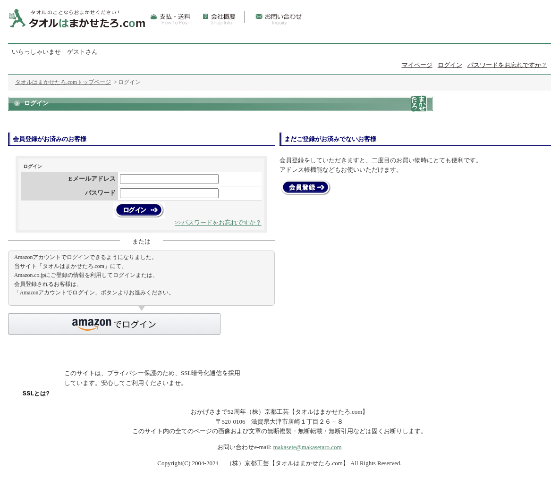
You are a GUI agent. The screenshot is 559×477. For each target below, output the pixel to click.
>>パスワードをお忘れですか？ (218, 222)
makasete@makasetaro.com (307, 447)
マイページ (417, 64)
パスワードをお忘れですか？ (507, 64)
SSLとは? (36, 393)
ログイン (450, 64)
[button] (114, 324)
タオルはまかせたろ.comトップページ (63, 82)
